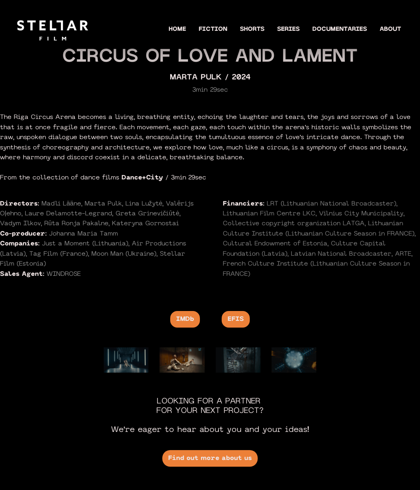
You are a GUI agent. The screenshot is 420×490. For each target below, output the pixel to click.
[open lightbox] (126, 360)
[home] (53, 29)
